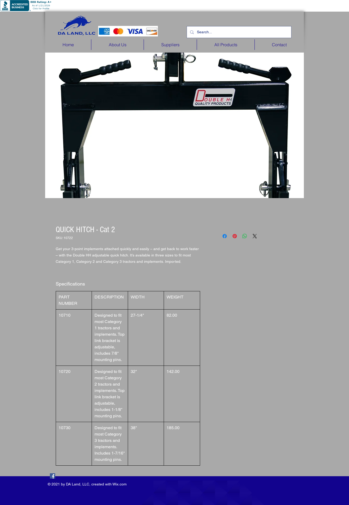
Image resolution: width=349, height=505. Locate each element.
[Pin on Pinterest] (235, 236)
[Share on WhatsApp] (245, 236)
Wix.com (119, 484)
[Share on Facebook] (224, 236)
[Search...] (238, 32)
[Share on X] (255, 236)
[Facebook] (52, 476)
